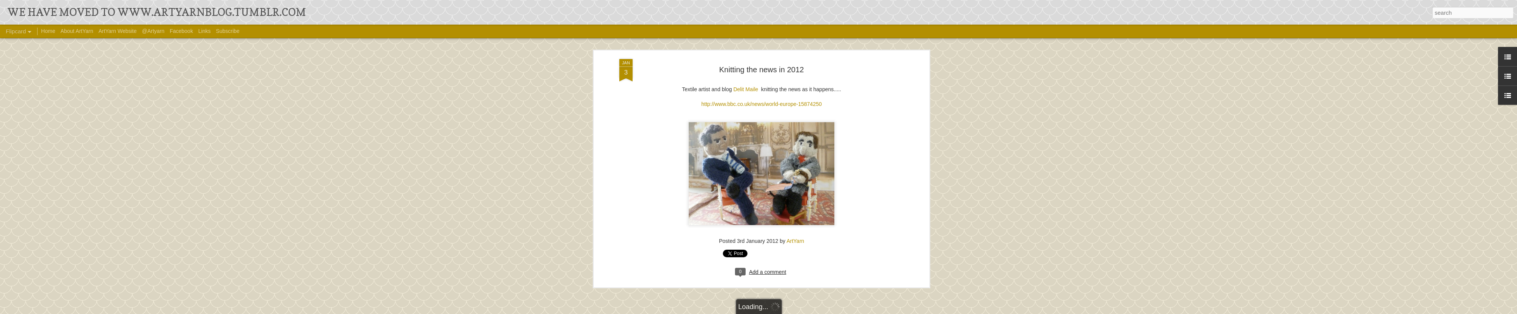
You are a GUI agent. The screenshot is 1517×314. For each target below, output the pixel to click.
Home (48, 31)
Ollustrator (783, 309)
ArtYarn (795, 117)
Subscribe (227, 31)
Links (204, 31)
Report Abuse (848, 309)
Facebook (181, 31)
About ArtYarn (77, 31)
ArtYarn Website (118, 31)
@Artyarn (153, 31)
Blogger (826, 309)
